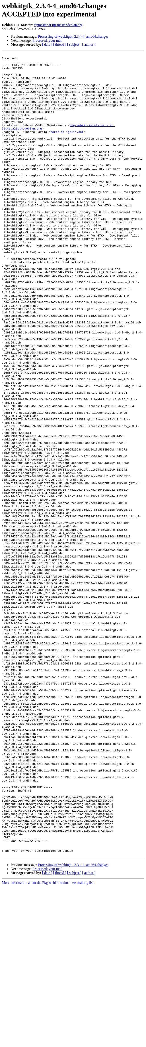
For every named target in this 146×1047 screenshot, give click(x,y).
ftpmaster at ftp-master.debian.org (58, 25)
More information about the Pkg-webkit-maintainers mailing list (47, 1043)
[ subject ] (74, 44)
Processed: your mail (47, 40)
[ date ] (47, 44)
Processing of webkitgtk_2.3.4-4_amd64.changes (73, 36)
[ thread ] (59, 44)
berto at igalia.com (66, 148)
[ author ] (89, 44)
